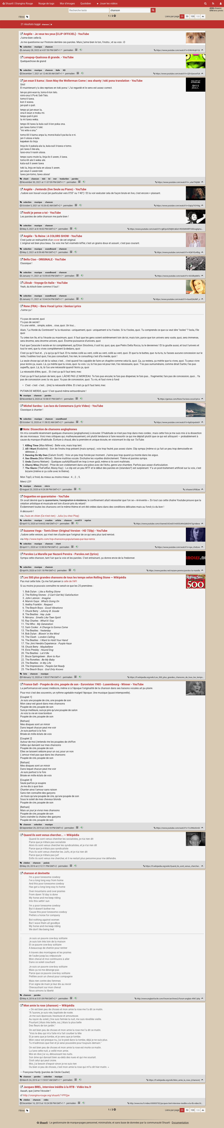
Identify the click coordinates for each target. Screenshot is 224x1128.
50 (187, 16)
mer (55, 179)
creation (48, 520)
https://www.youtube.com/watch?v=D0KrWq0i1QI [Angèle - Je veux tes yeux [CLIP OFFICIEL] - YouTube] (177, 50)
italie (58, 70)
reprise (88, 520)
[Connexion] (220, 3)
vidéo (46, 1100)
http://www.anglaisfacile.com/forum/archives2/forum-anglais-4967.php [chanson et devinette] (168, 998)
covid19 (78, 520)
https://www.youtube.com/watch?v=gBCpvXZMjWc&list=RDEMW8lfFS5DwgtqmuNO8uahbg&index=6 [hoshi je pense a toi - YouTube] (173, 229)
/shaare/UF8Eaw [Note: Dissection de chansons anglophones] (192, 489)
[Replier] (202, 50)
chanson (49, 47)
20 (182, 16)
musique (38, 47)
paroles (75, 179)
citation (26, 863)
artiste (58, 520)
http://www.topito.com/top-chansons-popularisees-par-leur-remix (59, 539)
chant (25, 179)
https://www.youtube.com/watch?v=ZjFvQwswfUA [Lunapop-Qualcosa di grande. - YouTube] (177, 73)
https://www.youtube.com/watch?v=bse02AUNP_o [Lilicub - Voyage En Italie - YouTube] (177, 299)
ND (64, 70)
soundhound (50, 249)
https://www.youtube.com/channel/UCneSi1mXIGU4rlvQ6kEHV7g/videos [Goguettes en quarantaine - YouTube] (167, 523)
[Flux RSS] (213, 3)
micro (47, 486)
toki (43, 179)
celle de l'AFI (70, 581)
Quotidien (85, 3)
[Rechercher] (205, 3)
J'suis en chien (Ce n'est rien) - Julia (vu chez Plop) (51, 515)
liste (25, 674)
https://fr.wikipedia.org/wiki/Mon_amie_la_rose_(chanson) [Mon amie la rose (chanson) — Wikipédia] (173, 1080)
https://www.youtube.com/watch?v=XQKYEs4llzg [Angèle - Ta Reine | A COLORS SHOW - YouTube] (177, 252)
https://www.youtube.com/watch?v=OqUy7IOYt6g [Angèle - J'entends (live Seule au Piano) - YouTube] (177, 205)
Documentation (180, 1122)
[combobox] (130, 10)
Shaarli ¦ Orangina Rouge (17, 3)
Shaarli (44, 1122)
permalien (47, 50)
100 (192, 16)
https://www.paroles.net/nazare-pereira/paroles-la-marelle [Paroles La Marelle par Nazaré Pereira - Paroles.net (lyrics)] (174, 570)
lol (49, 179)
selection (27, 47)
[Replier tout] (203, 16)
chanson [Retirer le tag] (47, 24)
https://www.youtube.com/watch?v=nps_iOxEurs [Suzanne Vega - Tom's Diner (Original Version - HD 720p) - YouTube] (178, 547)
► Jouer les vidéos (107, 3)
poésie (46, 863)
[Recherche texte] (89, 10)
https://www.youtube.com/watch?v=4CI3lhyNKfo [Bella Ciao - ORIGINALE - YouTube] (178, 276)
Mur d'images (67, 3)
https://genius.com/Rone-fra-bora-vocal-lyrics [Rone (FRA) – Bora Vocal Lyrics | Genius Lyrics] (179, 399)
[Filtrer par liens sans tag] (27, 17)
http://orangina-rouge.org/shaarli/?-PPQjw (46, 1095)
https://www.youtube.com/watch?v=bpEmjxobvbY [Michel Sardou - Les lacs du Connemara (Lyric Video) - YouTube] (177, 422)
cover (56, 239)
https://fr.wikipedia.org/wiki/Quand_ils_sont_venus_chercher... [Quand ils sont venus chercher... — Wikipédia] (172, 866)
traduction (64, 179)
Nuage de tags (46, 3)
